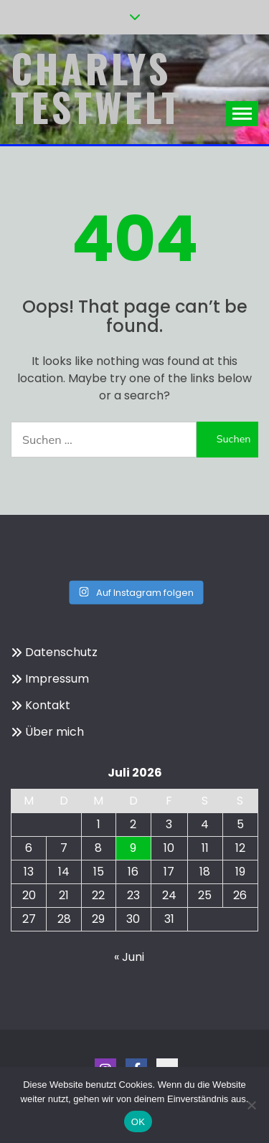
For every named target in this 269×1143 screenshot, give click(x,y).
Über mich (54, 732)
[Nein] (251, 1105)
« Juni (129, 957)
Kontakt (47, 705)
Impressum (57, 678)
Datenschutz (61, 652)
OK (138, 1121)
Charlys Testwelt (96, 87)
